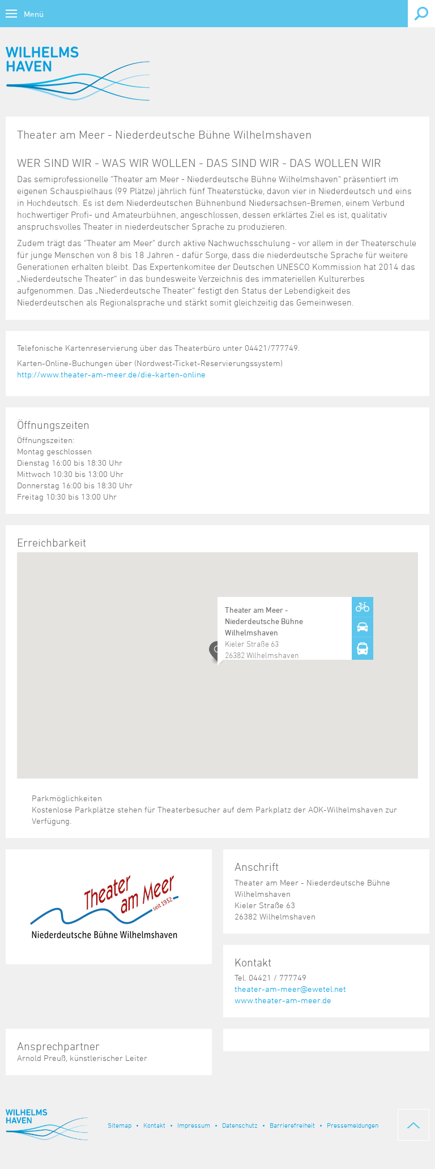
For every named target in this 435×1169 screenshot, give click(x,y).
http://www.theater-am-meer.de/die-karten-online (111, 374)
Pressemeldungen (352, 1125)
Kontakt (154, 1125)
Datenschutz (240, 1125)
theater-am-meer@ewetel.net (290, 989)
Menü (34, 14)
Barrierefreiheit (292, 1125)
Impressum (193, 1125)
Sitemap (119, 1125)
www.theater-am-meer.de (282, 1000)
